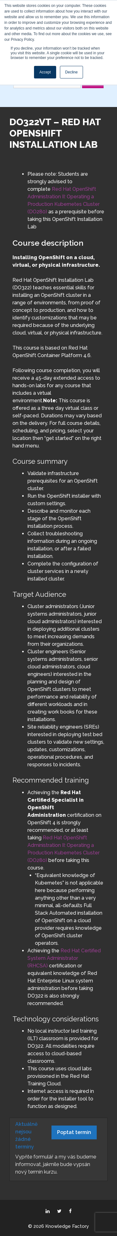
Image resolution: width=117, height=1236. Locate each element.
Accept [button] (45, 72)
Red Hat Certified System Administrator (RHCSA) (64, 958)
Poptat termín (74, 1132)
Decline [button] (71, 72)
